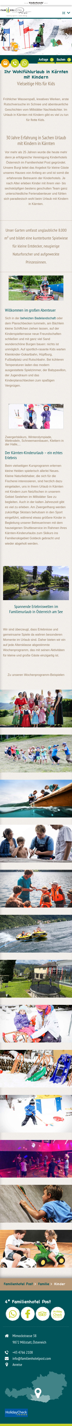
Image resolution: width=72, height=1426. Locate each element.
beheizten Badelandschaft (38, 318)
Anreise (17, 1364)
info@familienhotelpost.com (31, 1358)
